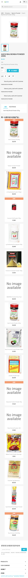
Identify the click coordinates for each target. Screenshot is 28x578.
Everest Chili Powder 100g (14, 218)
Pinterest (13, 76)
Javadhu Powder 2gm (14, 375)
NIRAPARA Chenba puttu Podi (14, 297)
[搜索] (14, 6)
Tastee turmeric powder (14, 165)
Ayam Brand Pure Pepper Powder (14, 507)
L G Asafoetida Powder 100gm (14, 192)
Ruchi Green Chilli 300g (14, 533)
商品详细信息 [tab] (12, 107)
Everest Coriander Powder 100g (14, 270)
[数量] (3, 70)
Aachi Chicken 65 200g (14, 139)
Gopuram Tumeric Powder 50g (14, 402)
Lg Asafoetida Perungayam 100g (14, 244)
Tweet (9, 76)
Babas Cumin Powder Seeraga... (14, 454)
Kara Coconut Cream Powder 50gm (14, 349)
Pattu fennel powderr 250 (14, 428)
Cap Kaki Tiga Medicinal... (14, 480)
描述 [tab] (5, 107)
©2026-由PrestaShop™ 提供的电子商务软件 (12, 576)
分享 (5, 76)
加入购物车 (12, 71)
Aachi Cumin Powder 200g (14, 323)
